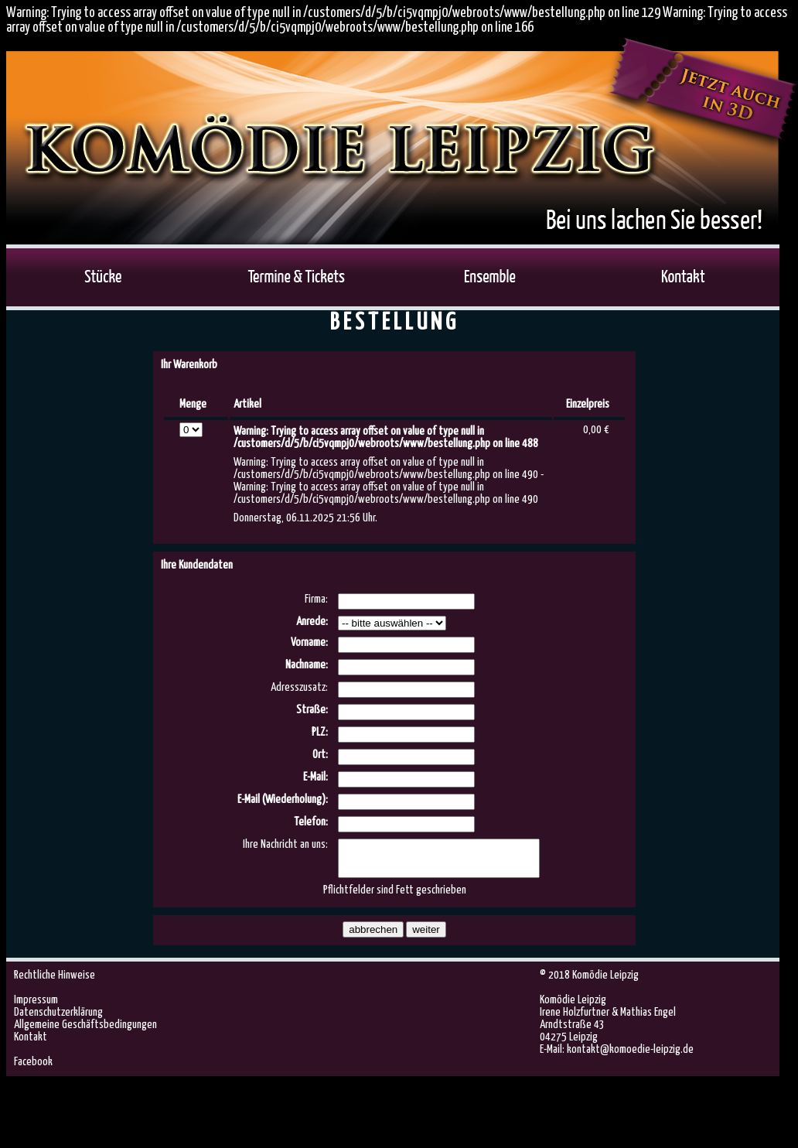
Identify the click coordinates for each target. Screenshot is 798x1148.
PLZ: (320, 732)
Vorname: (309, 642)
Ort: (320, 754)
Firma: (316, 599)
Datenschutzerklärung (58, 1019)
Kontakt (30, 1044)
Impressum (36, 1007)
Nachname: (306, 665)
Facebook (33, 1069)
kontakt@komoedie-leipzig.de (630, 1056)
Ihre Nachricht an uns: (285, 844)
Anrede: (312, 621)
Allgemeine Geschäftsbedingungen (85, 1031)
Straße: (312, 710)
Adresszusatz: (299, 687)
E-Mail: (315, 777)
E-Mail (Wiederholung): (282, 799)
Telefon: (311, 822)
